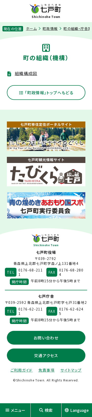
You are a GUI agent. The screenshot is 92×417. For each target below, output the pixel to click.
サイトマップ (70, 370)
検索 (46, 410)
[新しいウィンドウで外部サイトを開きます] (46, 136)
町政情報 (50, 28)
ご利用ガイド (22, 370)
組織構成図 (26, 73)
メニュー (15, 410)
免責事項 (46, 370)
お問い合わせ (46, 338)
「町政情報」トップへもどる (46, 92)
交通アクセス (46, 355)
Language (77, 410)
